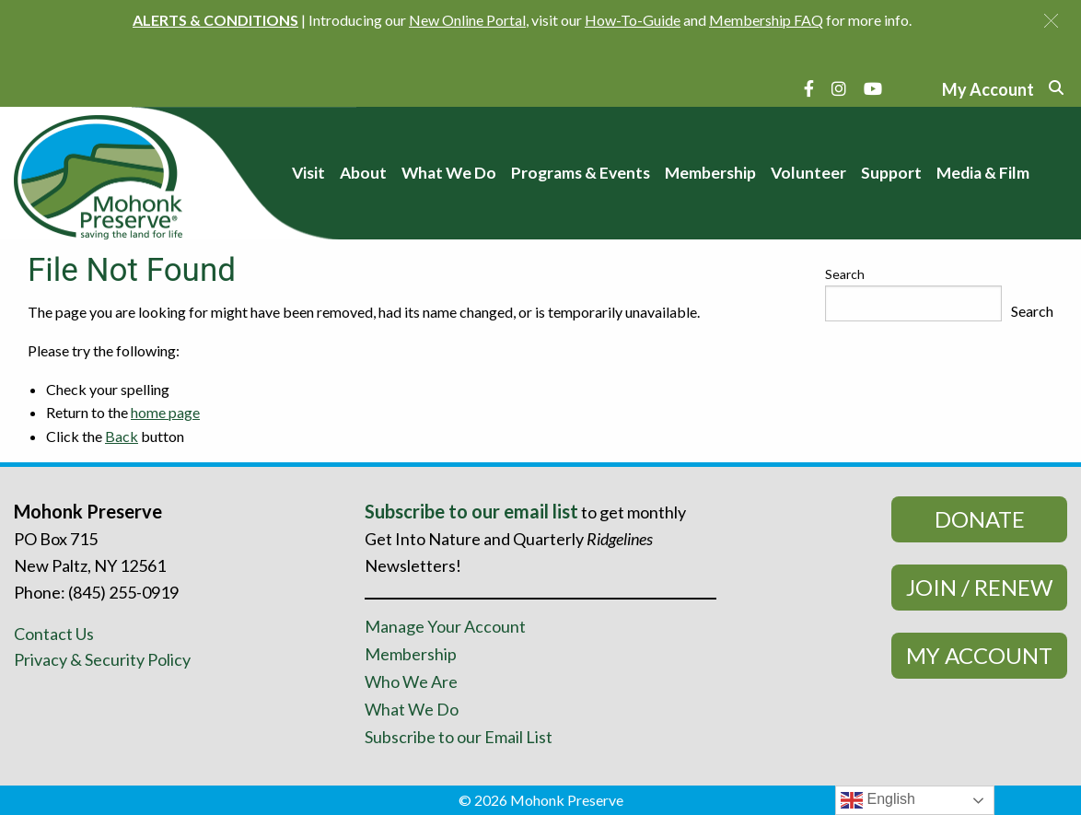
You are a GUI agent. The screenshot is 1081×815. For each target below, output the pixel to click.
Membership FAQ (766, 20)
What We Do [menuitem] (448, 172)
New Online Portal (467, 20)
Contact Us (54, 633)
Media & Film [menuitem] (982, 172)
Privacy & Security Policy (102, 659)
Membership (411, 654)
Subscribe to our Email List (458, 736)
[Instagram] (838, 88)
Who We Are (411, 681)
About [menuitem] (363, 172)
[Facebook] (809, 88)
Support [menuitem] (891, 172)
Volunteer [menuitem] (808, 172)
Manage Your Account (445, 626)
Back (121, 436)
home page (165, 412)
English (878, 800)
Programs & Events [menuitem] (580, 172)
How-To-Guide (632, 20)
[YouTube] (873, 88)
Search (845, 274)
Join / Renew (979, 587)
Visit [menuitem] (308, 172)
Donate (980, 519)
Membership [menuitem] (710, 172)
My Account (979, 655)
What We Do (412, 709)
